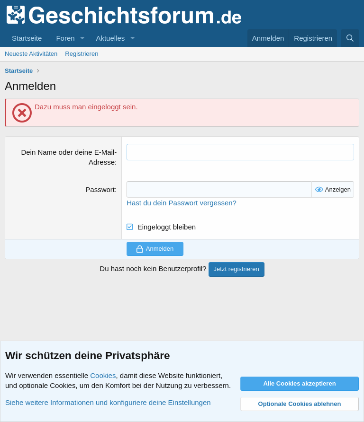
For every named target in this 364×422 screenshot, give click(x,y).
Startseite (27, 38)
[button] (82, 38)
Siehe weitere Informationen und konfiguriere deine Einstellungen (108, 402)
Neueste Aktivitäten (31, 53)
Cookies (103, 375)
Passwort (100, 189)
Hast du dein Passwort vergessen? (182, 203)
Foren (65, 38)
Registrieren (81, 53)
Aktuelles (110, 38)
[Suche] (350, 38)
